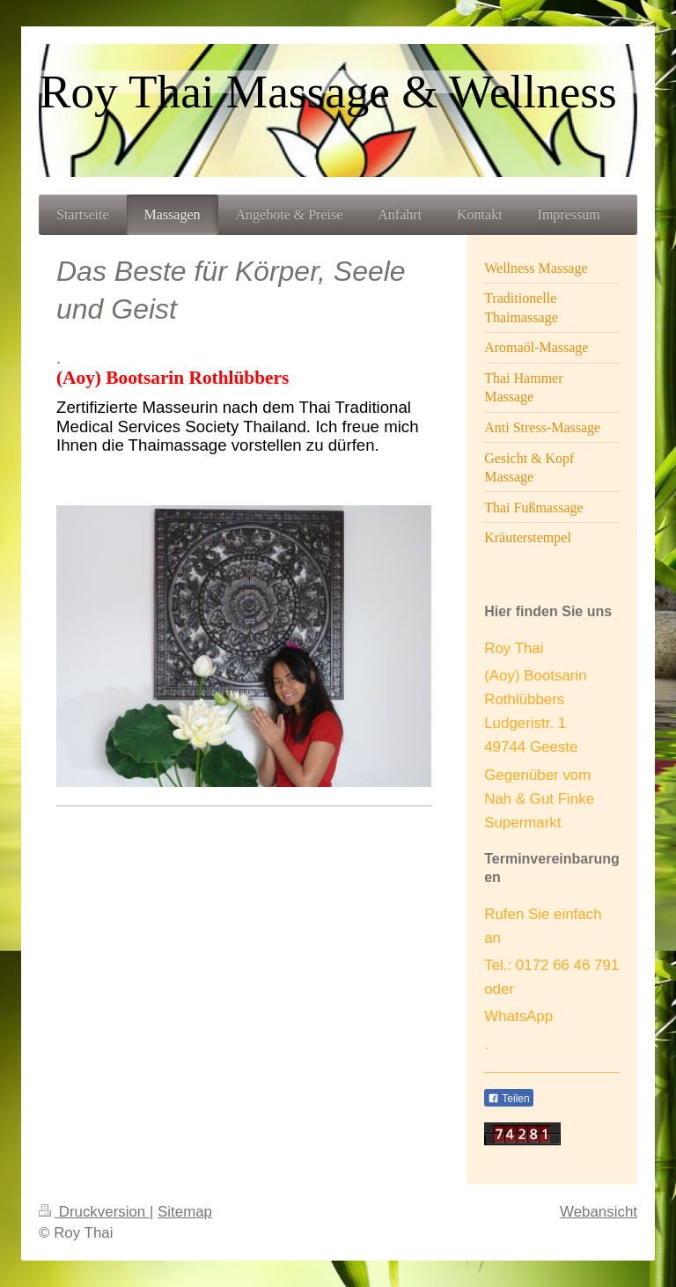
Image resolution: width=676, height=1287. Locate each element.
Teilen (508, 1098)
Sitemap (185, 1211)
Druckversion (94, 1211)
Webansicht (598, 1211)
